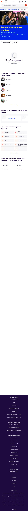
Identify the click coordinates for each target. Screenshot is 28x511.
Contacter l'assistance (14, 471)
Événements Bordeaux (14, 455)
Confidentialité (11, 501)
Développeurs (17, 499)
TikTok (14, 486)
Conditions (5, 501)
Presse (19, 496)
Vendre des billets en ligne (14, 424)
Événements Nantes (14, 458)
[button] (6, 42)
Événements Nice (14, 452)
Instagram (14, 483)
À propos (4, 496)
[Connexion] (14, 2)
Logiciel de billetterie (14, 399)
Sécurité (11, 499)
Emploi (15, 496)
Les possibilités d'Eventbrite (14, 408)
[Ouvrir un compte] (21, 2)
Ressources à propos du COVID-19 (14, 417)
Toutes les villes (14, 464)
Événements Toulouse (14, 449)
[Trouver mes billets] (7, 2)
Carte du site (14, 411)
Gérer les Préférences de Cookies (18, 504)
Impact (23, 496)
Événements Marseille (14, 443)
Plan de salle (14, 405)
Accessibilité (17, 501)
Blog (8, 496)
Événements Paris (14, 437)
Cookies (22, 501)
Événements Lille (14, 446)
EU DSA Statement (7, 504)
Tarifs (14, 402)
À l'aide (11, 496)
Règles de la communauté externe (14, 414)
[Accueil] (1, 2)
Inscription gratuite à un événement (14, 430)
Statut (22, 499)
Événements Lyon (14, 440)
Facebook (14, 477)
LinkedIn (14, 480)
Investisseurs (6, 499)
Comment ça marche (7, 493)
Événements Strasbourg (14, 461)
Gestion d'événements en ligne (14, 427)
